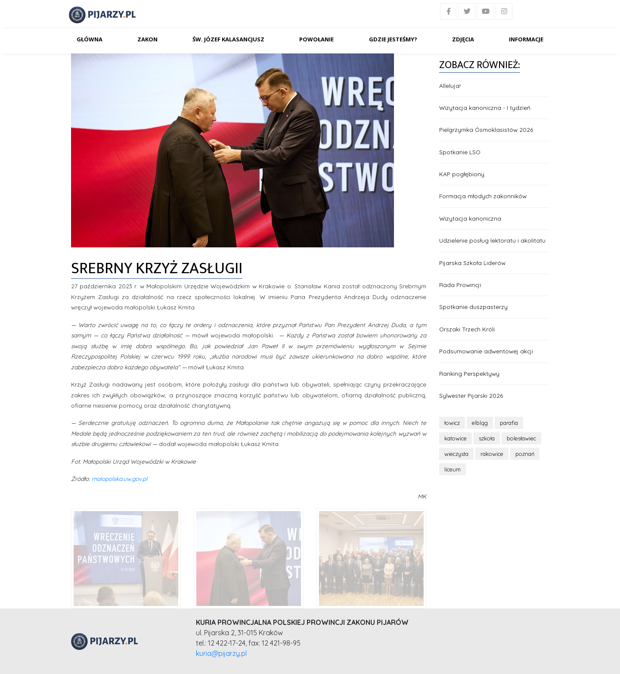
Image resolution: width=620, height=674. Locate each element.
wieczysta (456, 453)
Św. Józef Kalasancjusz (228, 39)
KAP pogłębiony (461, 174)
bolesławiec (521, 438)
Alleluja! (450, 85)
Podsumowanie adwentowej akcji (486, 351)
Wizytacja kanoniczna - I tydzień (484, 107)
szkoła (487, 438)
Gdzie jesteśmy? (393, 39)
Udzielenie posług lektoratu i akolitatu (492, 240)
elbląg (480, 422)
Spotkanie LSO (459, 152)
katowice (455, 438)
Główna (89, 39)
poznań (524, 453)
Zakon (147, 39)
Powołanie (316, 39)
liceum (452, 469)
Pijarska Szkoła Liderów (472, 262)
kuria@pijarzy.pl (221, 653)
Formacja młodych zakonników (483, 196)
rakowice (491, 453)
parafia (509, 422)
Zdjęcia (463, 39)
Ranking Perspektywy (469, 373)
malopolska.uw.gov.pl (119, 478)
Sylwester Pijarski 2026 (471, 395)
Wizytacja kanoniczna (470, 218)
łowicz (452, 422)
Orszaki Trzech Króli (467, 329)
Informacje (526, 39)
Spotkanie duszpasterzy (473, 306)
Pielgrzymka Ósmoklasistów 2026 (486, 129)
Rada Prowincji (460, 284)
